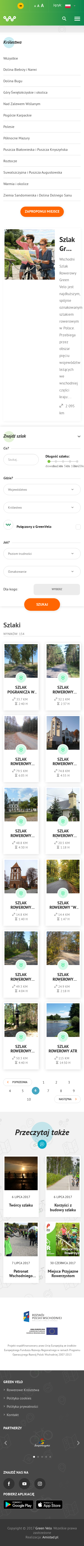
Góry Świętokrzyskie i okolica (25, 92)
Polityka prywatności (22, 1406)
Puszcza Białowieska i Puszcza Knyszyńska (35, 149)
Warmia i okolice (15, 183)
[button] (70, 6)
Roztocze (10, 161)
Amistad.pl (50, 1537)
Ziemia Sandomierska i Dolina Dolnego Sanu (37, 195)
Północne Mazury (16, 138)
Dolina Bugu (12, 81)
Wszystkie (10, 58)
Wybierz (57, 589)
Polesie (8, 126)
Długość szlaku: (57, 456)
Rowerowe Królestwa (23, 1390)
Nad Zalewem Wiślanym (21, 103)
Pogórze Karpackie (17, 115)
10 (29, 1099)
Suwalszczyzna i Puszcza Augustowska (32, 172)
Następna (65, 1099)
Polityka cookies (19, 1398)
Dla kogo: (10, 589)
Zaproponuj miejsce (42, 211)
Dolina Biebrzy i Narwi (20, 69)
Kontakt (13, 1414)
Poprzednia (19, 1082)
